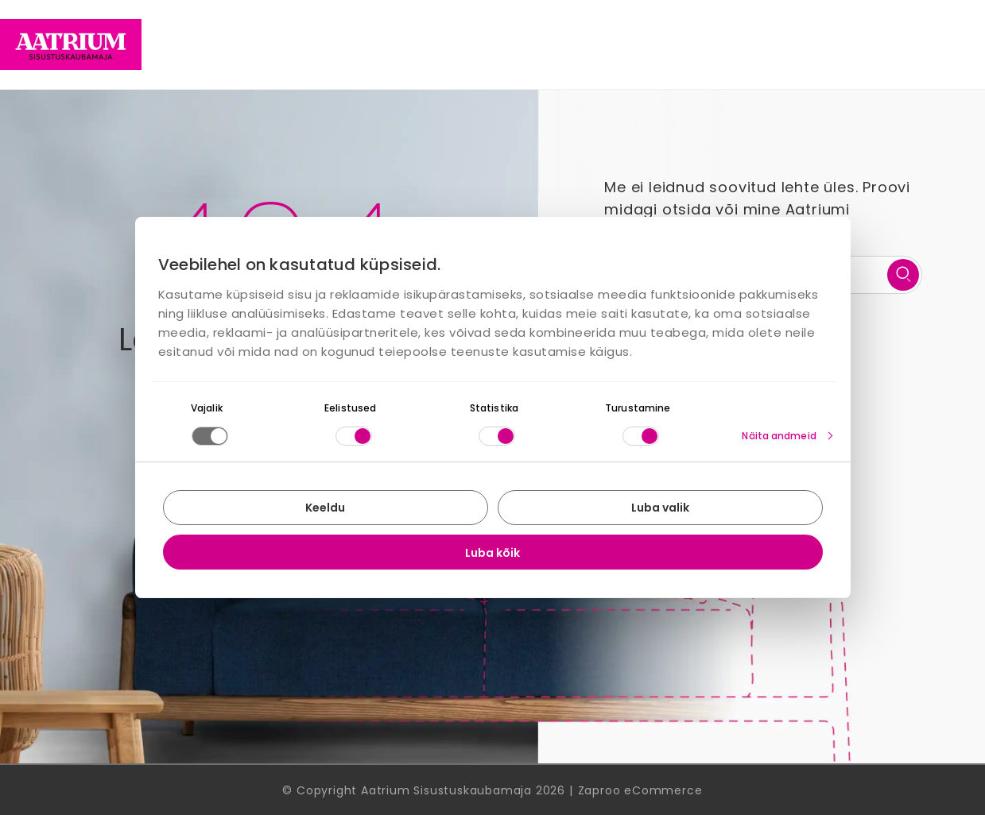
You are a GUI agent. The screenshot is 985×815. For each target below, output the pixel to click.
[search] (903, 275)
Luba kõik (492, 553)
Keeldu (325, 508)
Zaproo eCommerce (640, 790)
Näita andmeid (779, 435)
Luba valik (660, 508)
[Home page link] (71, 44)
